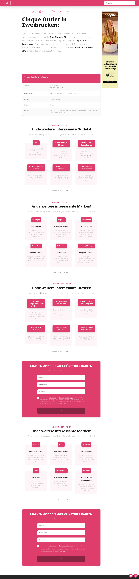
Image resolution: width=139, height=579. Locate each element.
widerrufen (63, 403)
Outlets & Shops (59, 3)
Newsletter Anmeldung (79, 3)
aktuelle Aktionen (39, 3)
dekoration (61, 252)
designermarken (86, 451)
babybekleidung (36, 252)
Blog (68, 3)
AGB (110, 577)
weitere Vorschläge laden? (61, 191)
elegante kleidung (86, 252)
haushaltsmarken (61, 226)
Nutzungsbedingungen (66, 398)
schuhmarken (86, 480)
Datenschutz (52, 398)
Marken (49, 3)
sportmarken (36, 226)
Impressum (86, 577)
